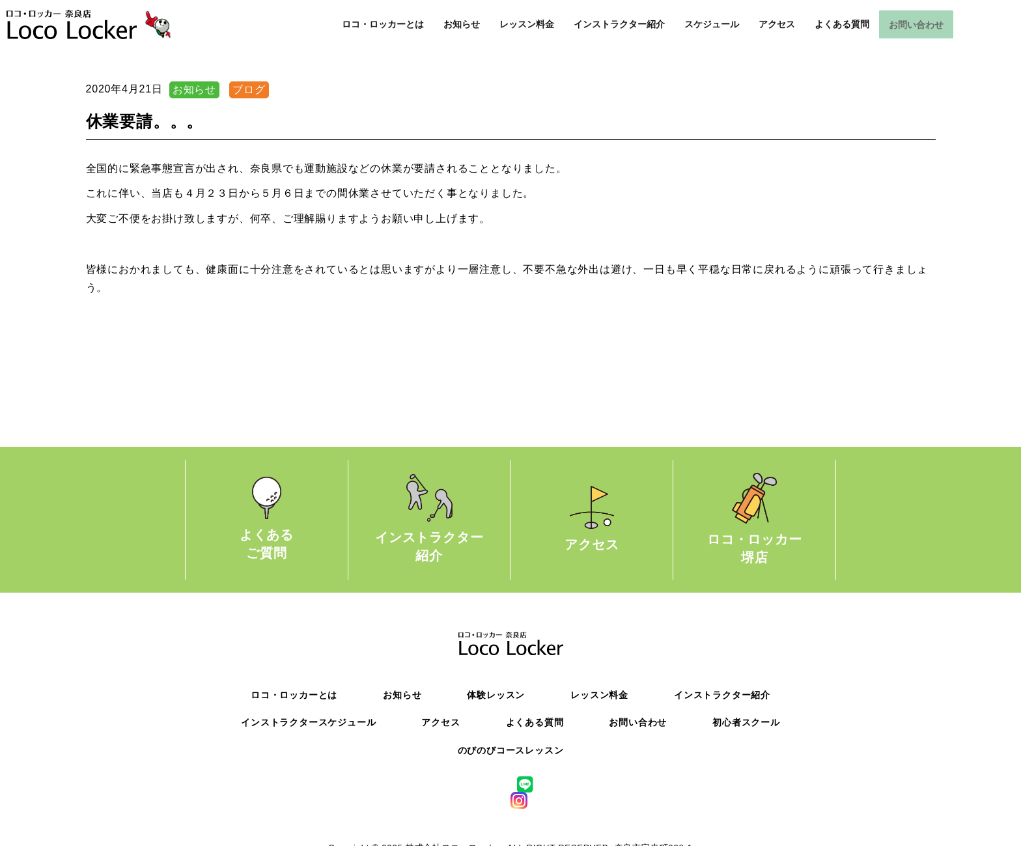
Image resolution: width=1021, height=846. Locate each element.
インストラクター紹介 (619, 25)
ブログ (248, 89)
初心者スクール (746, 722)
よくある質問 (842, 25)
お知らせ (461, 25)
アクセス (777, 25)
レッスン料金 (526, 25)
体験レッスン (496, 695)
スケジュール (711, 25)
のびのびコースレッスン (511, 750)
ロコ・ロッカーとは (383, 25)
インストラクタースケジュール (308, 722)
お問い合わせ (916, 25)
